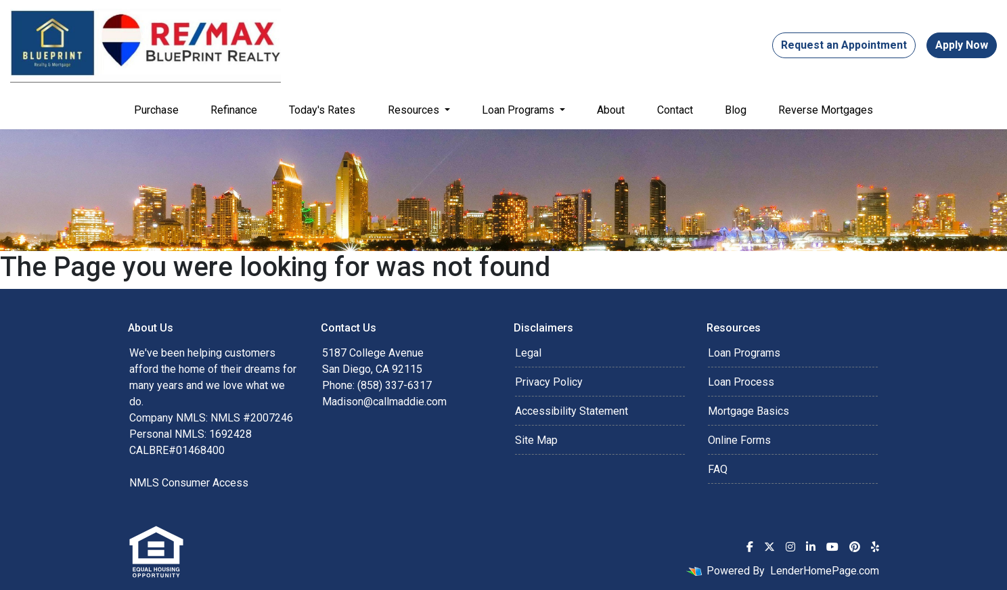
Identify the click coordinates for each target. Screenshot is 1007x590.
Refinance (233, 110)
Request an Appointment (844, 45)
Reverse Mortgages (825, 110)
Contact (675, 110)
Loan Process (741, 382)
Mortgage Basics (748, 411)
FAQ (718, 469)
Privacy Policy (549, 382)
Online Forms (739, 440)
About (611, 110)
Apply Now (961, 45)
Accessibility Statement (571, 411)
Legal (528, 352)
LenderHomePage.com (824, 570)
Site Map (536, 440)
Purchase (156, 110)
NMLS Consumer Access (188, 482)
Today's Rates (322, 110)
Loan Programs (519, 110)
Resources (415, 110)
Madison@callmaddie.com (384, 401)
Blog (735, 110)
